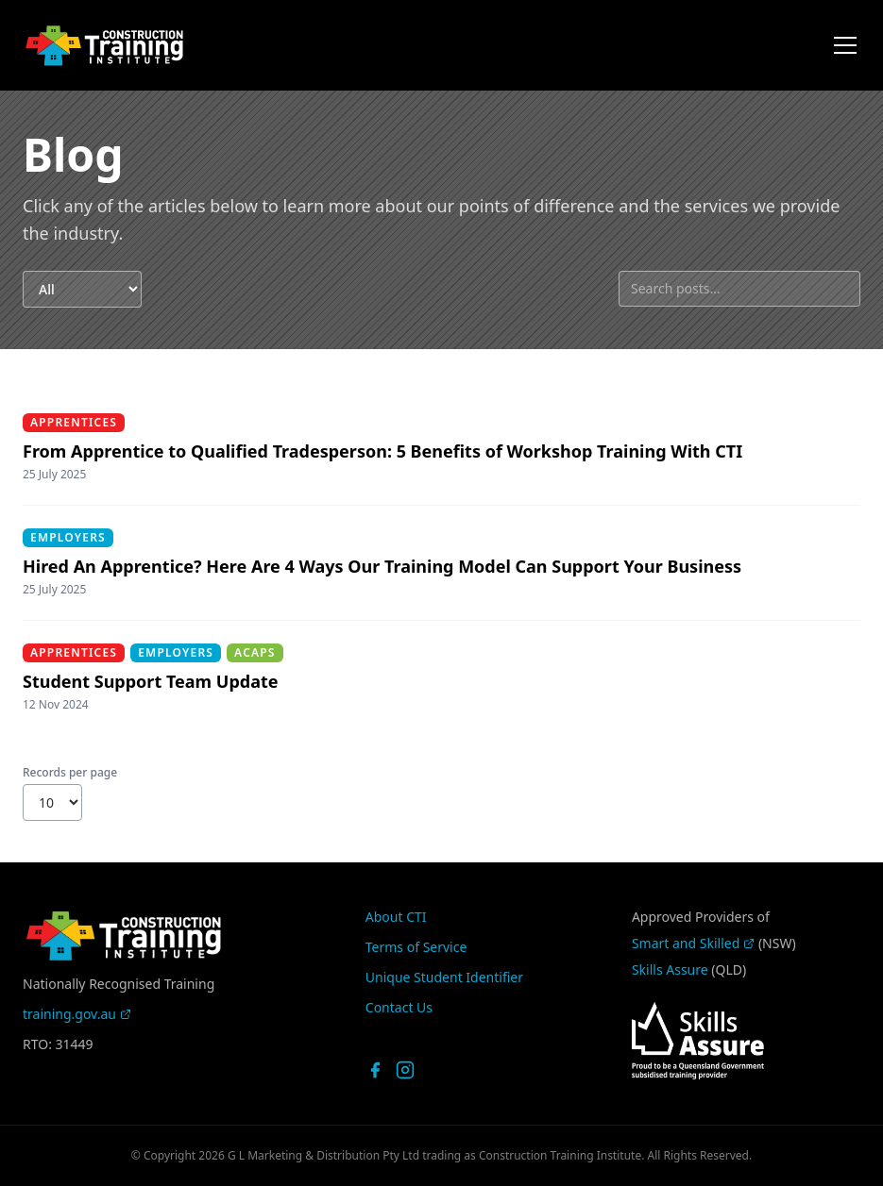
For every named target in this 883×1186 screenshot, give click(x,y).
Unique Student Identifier (444, 977)
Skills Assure (670, 969)
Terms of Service (416, 947)
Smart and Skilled (693, 943)
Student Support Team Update (150, 681)
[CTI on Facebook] (374, 1070)
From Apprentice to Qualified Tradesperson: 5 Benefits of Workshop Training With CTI (382, 451)
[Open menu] (845, 45)
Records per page (70, 772)
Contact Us (399, 1007)
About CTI (396, 917)
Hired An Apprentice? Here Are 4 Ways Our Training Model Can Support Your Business (382, 566)
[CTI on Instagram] (405, 1070)
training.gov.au (77, 1014)
